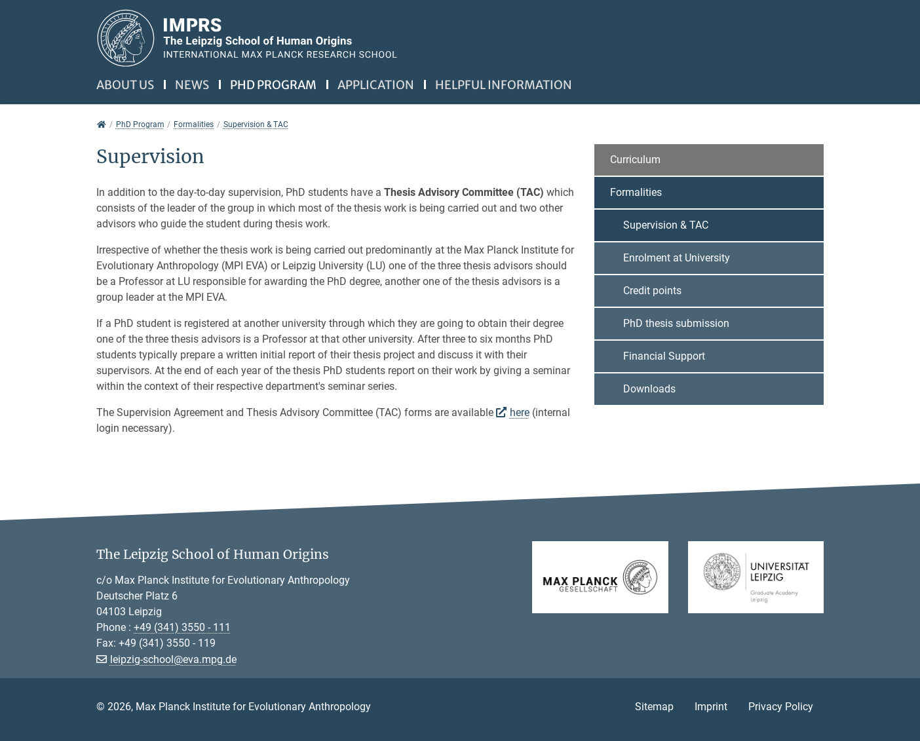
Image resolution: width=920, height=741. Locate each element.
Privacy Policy (780, 706)
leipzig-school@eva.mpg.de (173, 659)
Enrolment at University (676, 258)
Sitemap (654, 706)
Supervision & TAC (665, 225)
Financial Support (664, 356)
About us (125, 84)
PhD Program (273, 84)
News (192, 84)
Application (375, 84)
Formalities (636, 192)
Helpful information (503, 84)
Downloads (649, 389)
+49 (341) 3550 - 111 (182, 627)
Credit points (652, 290)
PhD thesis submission (676, 323)
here (519, 412)
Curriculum (635, 159)
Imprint (711, 706)
